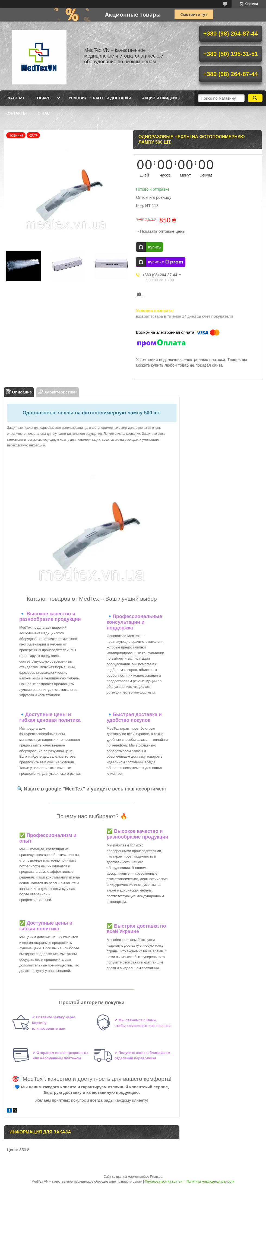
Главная (14, 98)
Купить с (165, 262)
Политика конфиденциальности (210, 1181)
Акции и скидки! (159, 98)
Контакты (16, 113)
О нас (43, 113)
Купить (154, 247)
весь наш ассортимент (139, 789)
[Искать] (255, 98)
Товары (43, 98)
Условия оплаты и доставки (100, 98)
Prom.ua (156, 1177)
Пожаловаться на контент (164, 1181)
